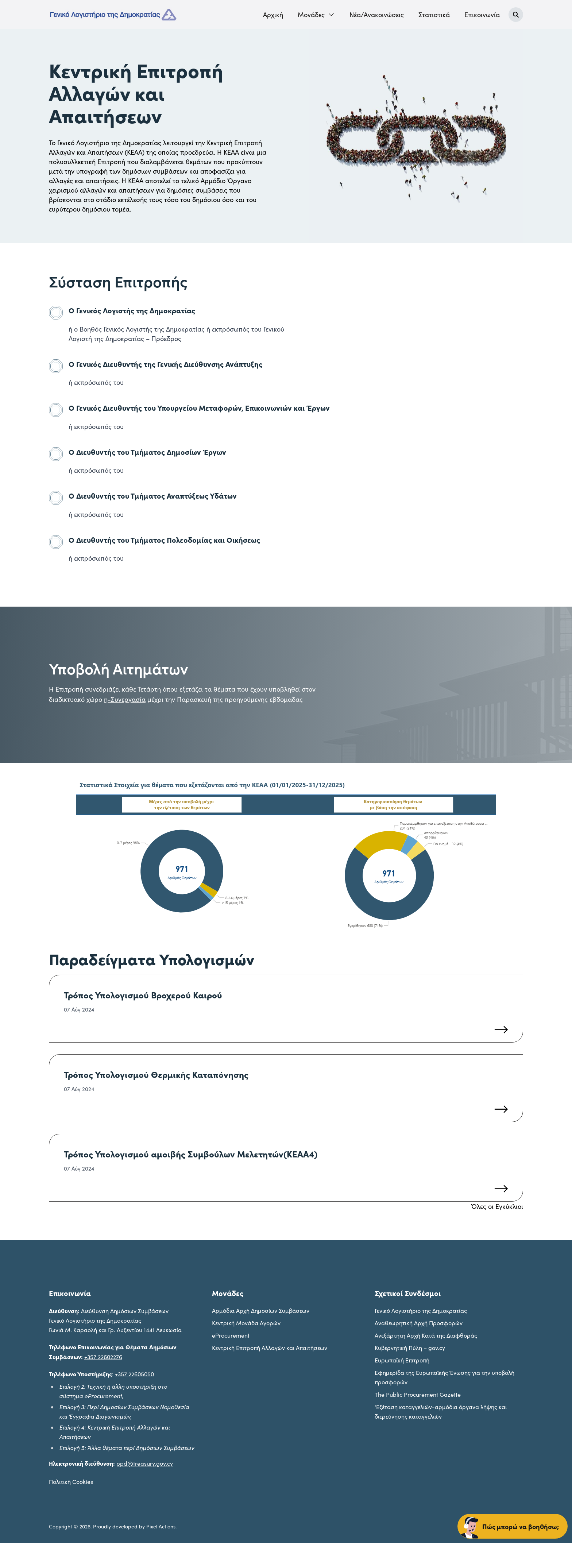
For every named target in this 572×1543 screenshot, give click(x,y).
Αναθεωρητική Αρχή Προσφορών (419, 1323)
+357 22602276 (103, 1357)
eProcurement (231, 1335)
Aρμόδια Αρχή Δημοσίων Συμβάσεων (260, 1310)
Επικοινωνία (482, 14)
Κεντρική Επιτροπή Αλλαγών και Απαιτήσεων (269, 1347)
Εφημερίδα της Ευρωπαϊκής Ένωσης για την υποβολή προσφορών (444, 1377)
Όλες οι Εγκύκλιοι (497, 1206)
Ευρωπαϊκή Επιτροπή (402, 1360)
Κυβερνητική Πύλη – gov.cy (410, 1347)
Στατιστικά (434, 14)
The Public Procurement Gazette (418, 1394)
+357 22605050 (134, 1374)
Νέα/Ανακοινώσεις (376, 14)
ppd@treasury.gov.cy (144, 1463)
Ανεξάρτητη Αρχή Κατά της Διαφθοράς (426, 1335)
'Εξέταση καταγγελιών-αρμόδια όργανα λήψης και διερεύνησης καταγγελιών (441, 1411)
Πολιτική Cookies (71, 1481)
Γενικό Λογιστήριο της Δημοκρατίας (421, 1310)
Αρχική (273, 14)
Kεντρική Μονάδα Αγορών (246, 1323)
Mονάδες (316, 14)
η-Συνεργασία (125, 699)
